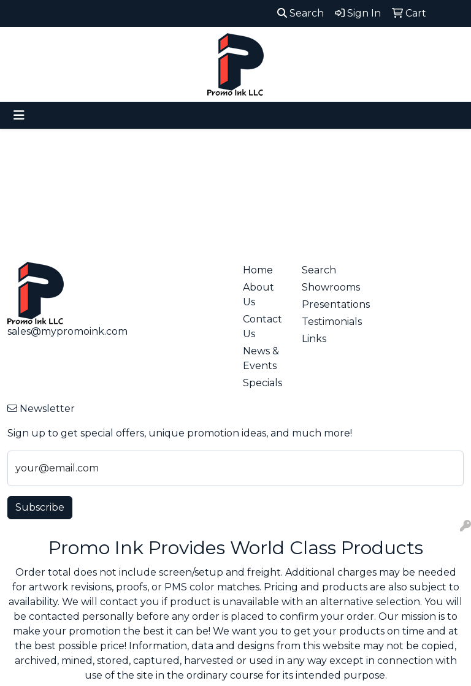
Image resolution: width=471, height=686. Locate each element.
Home (258, 270)
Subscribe (39, 507)
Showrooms (324, 287)
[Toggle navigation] (19, 115)
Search (300, 13)
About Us (258, 294)
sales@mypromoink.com (67, 331)
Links (314, 339)
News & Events (261, 358)
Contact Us (262, 326)
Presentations (324, 304)
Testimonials (324, 321)
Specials (262, 383)
